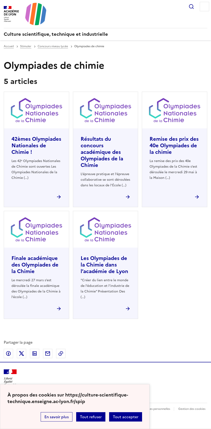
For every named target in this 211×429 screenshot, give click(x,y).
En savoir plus (56, 417)
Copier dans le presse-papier (60, 353)
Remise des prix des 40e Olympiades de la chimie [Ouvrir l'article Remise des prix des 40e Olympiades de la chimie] (174, 145)
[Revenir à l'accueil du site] (10, 377)
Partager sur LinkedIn (34, 353)
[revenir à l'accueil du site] (105, 34)
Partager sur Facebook (8, 353)
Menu (204, 6)
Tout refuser (91, 417)
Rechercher (191, 6)
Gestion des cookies (191, 409)
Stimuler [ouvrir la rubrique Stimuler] (25, 46)
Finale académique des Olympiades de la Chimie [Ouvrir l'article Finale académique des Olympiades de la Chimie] (34, 264)
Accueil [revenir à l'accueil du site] (9, 46)
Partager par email (47, 353)
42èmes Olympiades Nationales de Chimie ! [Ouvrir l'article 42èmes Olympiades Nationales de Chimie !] (36, 145)
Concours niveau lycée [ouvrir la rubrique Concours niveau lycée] (53, 46)
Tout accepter (125, 417)
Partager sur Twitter (21, 353)
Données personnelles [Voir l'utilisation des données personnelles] (155, 409)
